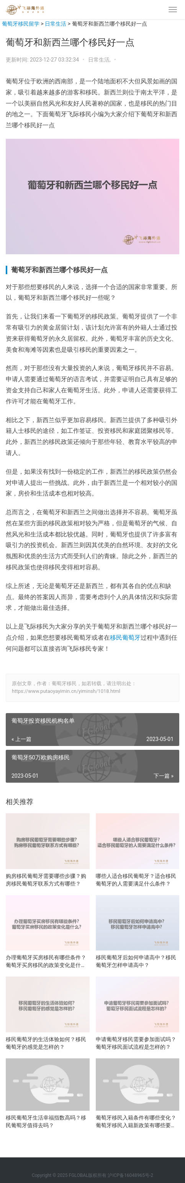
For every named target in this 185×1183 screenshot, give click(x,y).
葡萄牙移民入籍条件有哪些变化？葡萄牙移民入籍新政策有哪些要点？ (136, 1122)
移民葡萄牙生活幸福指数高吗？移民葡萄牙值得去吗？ (46, 1121)
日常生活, (100, 60)
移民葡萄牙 (125, 637)
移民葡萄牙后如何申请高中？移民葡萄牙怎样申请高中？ (136, 961)
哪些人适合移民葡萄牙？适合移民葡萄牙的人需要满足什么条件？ (136, 880)
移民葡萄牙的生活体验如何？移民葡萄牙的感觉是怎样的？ (46, 1043)
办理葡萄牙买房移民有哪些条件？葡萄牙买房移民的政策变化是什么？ (46, 961)
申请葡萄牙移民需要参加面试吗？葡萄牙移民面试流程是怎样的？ (136, 1043)
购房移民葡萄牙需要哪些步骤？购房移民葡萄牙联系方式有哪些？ (46, 880)
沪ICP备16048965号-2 (130, 1175)
